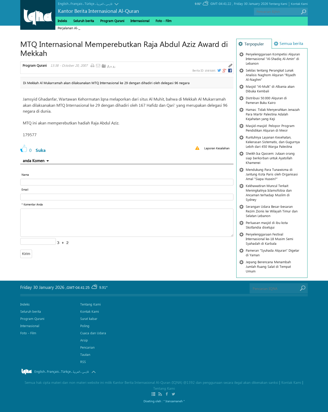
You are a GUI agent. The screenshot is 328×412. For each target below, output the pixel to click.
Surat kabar (88, 318)
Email (25, 189)
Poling (84, 325)
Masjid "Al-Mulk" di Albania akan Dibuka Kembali (270, 88)
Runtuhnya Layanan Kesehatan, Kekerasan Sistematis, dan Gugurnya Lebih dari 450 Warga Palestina (273, 142)
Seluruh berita (83, 20)
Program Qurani (35, 65)
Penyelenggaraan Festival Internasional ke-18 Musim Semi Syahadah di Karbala (269, 239)
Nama (25, 174)
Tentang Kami (278, 4)
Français (76, 3)
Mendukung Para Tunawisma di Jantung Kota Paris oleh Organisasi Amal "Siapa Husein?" (272, 174)
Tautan (85, 354)
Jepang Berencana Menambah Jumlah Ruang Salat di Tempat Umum (268, 266)
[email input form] (126, 197)
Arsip (84, 340)
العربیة (100, 4)
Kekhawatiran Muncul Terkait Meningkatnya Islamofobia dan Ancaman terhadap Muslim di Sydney (269, 192)
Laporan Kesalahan (217, 148)
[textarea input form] (126, 223)
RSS (83, 361)
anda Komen (33, 160)
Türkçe (89, 3)
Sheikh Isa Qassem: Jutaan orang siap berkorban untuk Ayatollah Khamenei (270, 158)
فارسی (109, 4)
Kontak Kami (299, 4)
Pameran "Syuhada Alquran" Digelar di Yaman (272, 252)
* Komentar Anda (32, 204)
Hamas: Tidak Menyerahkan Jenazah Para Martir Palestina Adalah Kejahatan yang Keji (273, 114)
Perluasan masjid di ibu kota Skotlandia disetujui (267, 224)
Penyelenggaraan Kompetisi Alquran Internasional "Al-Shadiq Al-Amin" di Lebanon (273, 58)
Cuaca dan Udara (93, 333)
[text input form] (126, 182)
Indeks (62, 20)
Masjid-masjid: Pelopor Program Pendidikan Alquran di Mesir (270, 127)
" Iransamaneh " (174, 401)
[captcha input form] (38, 241)
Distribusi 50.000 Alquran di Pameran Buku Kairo (266, 100)
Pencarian (87, 347)
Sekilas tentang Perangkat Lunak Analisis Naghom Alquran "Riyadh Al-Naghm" (271, 75)
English (63, 3)
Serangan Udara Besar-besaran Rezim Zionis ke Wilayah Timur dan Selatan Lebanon (272, 211)
